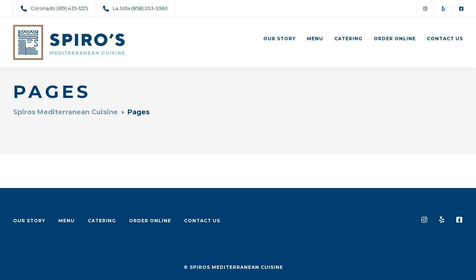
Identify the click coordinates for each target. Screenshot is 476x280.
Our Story (279, 38)
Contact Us (445, 38)
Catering (348, 38)
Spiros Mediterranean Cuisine (236, 267)
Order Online (395, 38)
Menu (315, 38)
